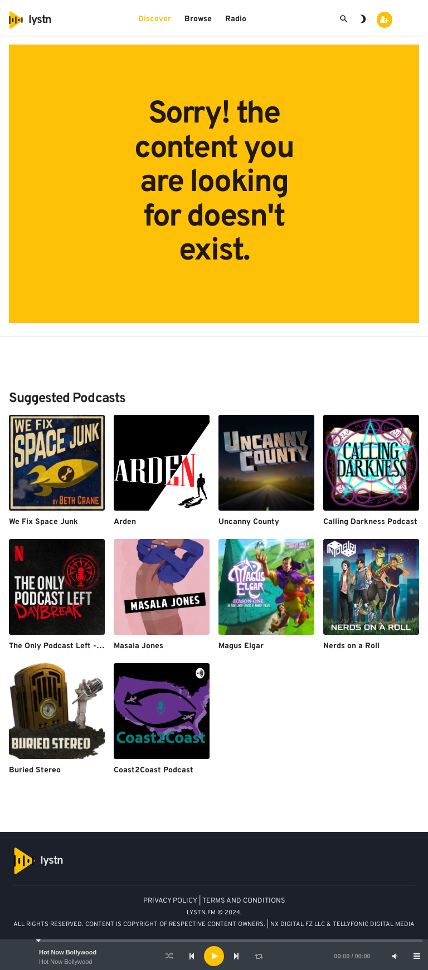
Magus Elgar (241, 646)
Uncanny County (248, 522)
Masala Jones (138, 646)
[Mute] (394, 956)
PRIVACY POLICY (170, 900)
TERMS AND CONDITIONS (243, 900)
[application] (214, 956)
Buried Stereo (35, 770)
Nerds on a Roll (351, 646)
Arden (125, 522)
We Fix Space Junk (43, 522)
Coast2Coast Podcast (153, 770)
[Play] (214, 956)
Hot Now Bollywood (67, 952)
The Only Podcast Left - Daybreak (71, 646)
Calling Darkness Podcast (370, 522)
